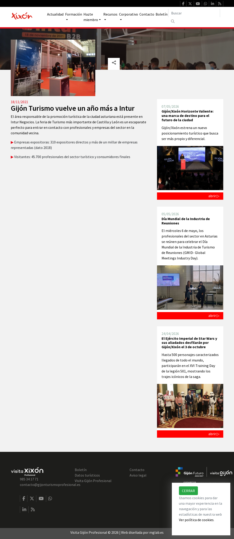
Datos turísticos (87, 475)
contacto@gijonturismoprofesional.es (50, 484)
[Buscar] (194, 13)
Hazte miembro (90, 17)
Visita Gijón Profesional (93, 480)
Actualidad (55, 14)
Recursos (110, 14)
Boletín (162, 14)
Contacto (146, 14)
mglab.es (156, 532)
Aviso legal (138, 475)
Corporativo (128, 14)
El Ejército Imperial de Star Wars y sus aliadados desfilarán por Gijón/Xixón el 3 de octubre (189, 342)
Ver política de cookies (196, 519)
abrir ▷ (213, 196)
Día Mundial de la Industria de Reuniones (186, 220)
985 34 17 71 (29, 479)
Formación (73, 14)
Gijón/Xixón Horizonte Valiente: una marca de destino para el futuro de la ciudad (187, 115)
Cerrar (188, 490)
